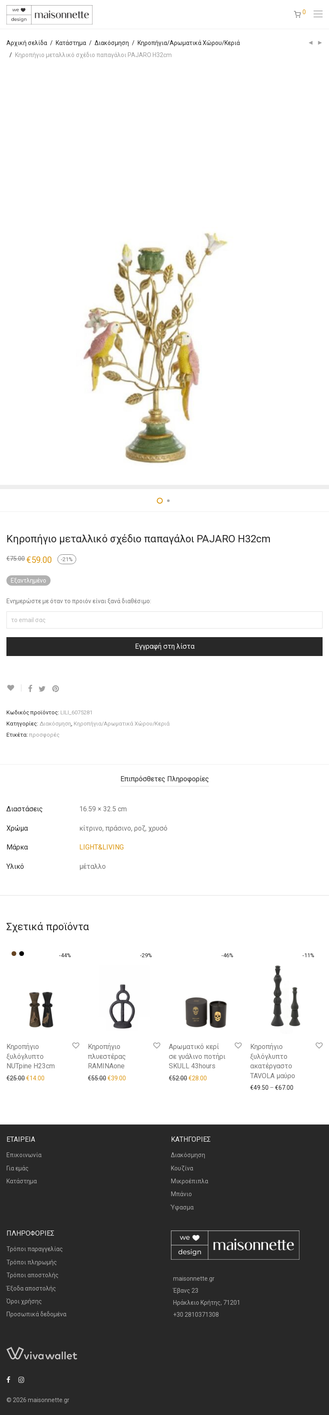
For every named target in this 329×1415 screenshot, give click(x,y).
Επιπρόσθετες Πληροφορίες (164, 779)
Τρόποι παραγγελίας (34, 1249)
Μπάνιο (181, 1194)
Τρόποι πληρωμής (31, 1262)
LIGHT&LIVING (101, 847)
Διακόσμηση (112, 42)
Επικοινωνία (24, 1155)
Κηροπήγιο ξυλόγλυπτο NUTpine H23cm (30, 1056)
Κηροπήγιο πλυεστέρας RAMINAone (107, 1056)
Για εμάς (17, 1168)
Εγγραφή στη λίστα (164, 646)
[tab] (164, 779)
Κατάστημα (71, 42)
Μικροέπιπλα (189, 1181)
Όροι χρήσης (24, 1301)
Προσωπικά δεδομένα (36, 1314)
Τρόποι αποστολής (32, 1275)
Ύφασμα (182, 1207)
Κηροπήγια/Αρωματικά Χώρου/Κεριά (189, 42)
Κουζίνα (182, 1168)
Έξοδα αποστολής (31, 1288)
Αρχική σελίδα (26, 42)
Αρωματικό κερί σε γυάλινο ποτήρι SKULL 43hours (197, 1056)
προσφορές (44, 735)
